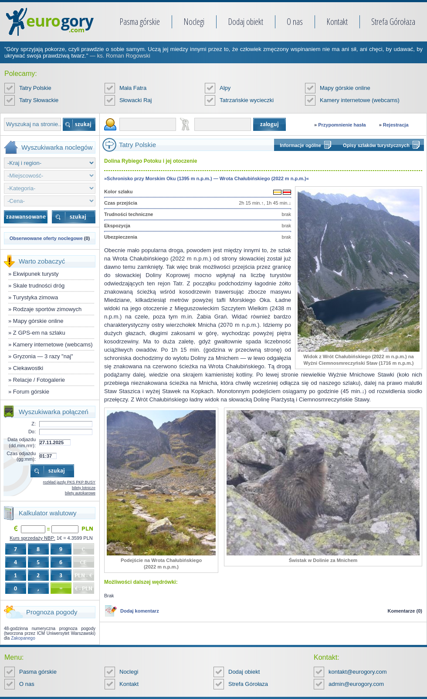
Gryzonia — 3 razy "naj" (43, 356)
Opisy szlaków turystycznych (376, 145)
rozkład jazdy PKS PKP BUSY (69, 482)
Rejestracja (396, 124)
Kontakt (337, 21)
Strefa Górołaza (393, 21)
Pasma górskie (139, 21)
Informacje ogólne (300, 145)
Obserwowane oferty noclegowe (46, 238)
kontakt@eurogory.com (358, 671)
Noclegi (193, 21)
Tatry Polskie (35, 88)
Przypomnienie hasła (342, 124)
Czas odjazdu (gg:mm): (21, 456)
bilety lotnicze (83, 488)
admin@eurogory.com (356, 684)
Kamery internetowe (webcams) (360, 100)
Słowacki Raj (135, 100)
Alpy (225, 88)
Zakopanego (23, 638)
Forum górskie (31, 391)
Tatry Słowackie (38, 100)
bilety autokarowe (80, 493)
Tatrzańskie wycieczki (247, 100)
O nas (295, 21)
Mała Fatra (132, 88)
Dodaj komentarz (139, 610)
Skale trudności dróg (39, 285)
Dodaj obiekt (245, 21)
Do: (32, 431)
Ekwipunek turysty (36, 274)
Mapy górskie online (345, 88)
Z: (33, 423)
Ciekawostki (28, 368)
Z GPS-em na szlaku (39, 332)
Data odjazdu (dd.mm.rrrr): (21, 442)
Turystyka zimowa (35, 297)
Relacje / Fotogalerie (39, 380)
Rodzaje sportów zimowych (47, 309)
